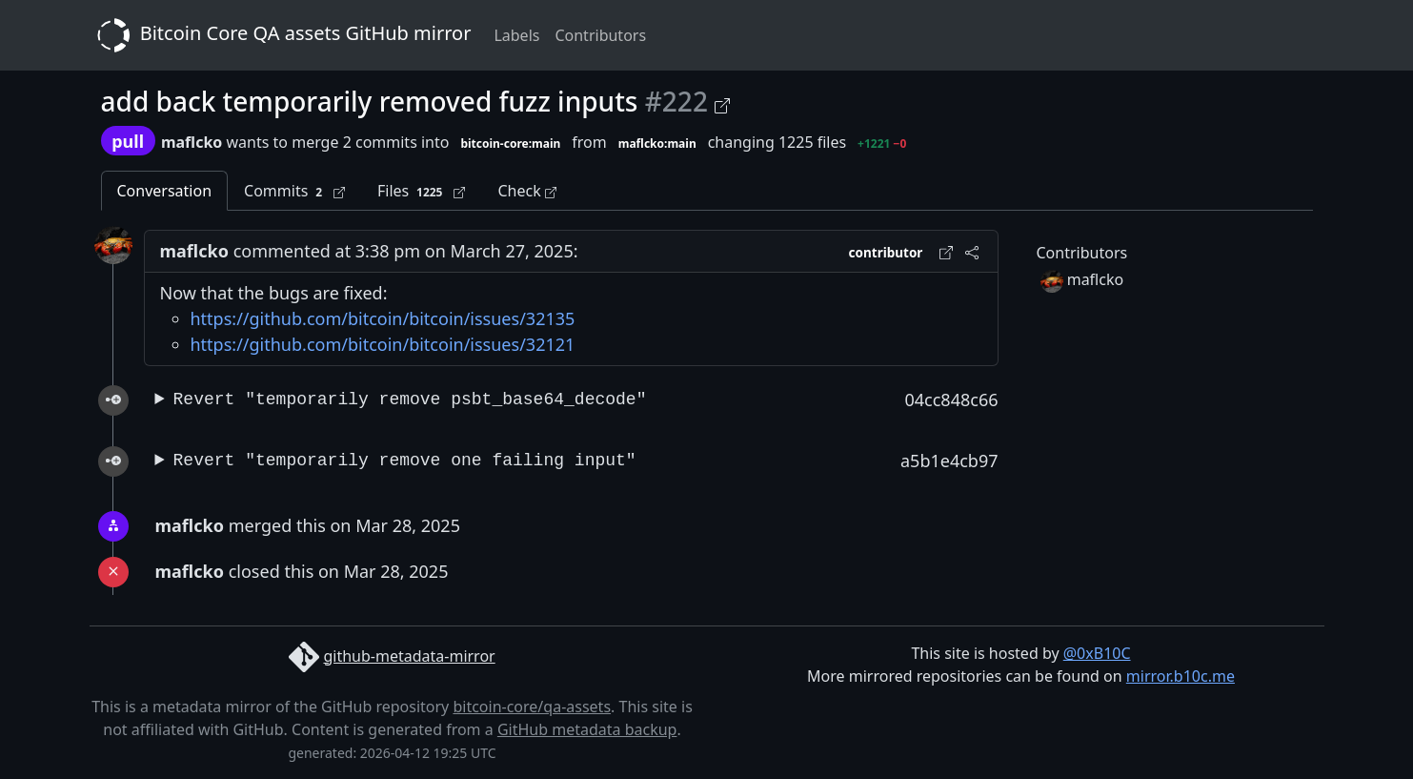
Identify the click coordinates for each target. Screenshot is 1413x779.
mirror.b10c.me (1180, 676)
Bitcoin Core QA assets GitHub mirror (281, 35)
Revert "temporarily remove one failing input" (404, 460)
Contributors (600, 35)
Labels (516, 35)
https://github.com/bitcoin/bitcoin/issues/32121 (383, 344)
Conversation (164, 190)
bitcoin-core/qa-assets (532, 706)
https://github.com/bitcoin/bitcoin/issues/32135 (383, 318)
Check (526, 190)
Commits (294, 191)
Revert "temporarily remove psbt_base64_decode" (410, 399)
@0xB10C (1097, 653)
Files (421, 191)
